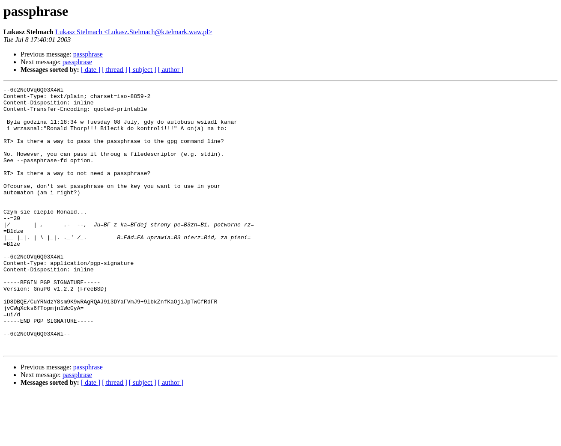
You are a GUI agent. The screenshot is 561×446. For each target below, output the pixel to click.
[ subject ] (142, 69)
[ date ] (90, 69)
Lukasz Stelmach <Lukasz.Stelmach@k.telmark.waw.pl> (133, 32)
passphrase (88, 54)
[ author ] (171, 69)
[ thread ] (114, 69)
